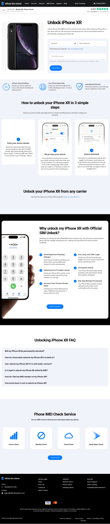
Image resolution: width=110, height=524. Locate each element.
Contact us (41, 488)
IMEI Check (50, 3)
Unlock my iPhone (55, 307)
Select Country (43, 490)
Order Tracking (80, 3)
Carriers (34, 3)
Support (59, 3)
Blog (65, 3)
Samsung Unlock (68, 488)
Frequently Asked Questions (96, 488)
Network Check (68, 482)
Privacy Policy (79, 518)
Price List (41, 485)
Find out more (55, 458)
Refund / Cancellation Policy (95, 518)
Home (27, 3)
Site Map (83, 521)
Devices (41, 3)
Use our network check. (75, 49)
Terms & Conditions (65, 518)
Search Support (92, 482)
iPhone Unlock (67, 485)
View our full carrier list (71, 197)
